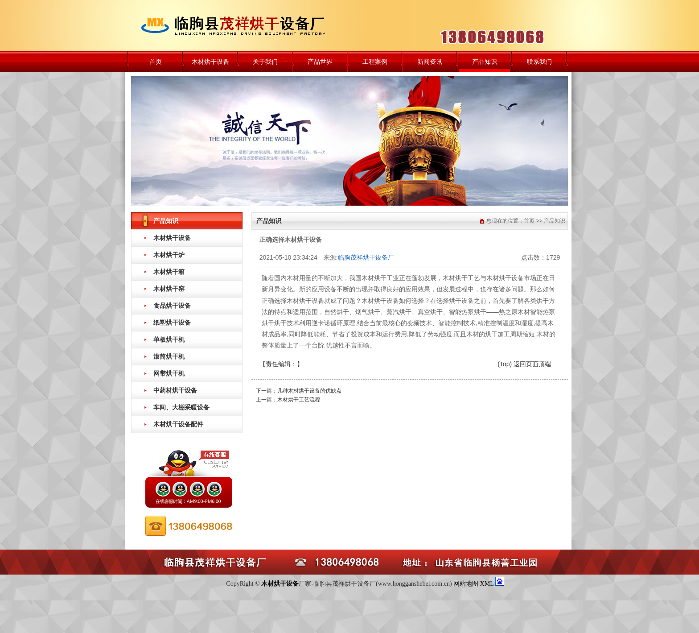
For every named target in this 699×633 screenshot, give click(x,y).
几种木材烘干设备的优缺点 (309, 391)
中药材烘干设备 (175, 390)
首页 (155, 61)
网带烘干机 (169, 373)
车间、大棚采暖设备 (181, 407)
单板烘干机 (169, 339)
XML (487, 583)
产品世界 (320, 61)
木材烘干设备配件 (178, 424)
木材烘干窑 (169, 288)
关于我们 (265, 61)
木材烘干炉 (169, 254)
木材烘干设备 (210, 61)
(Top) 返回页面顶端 (524, 364)
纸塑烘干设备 (172, 322)
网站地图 (465, 583)
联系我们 (539, 61)
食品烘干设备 (172, 305)
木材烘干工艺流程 (298, 400)
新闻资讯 (429, 61)
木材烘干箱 (169, 271)
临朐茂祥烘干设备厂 (366, 257)
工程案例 (374, 61)
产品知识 (484, 61)
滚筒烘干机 (169, 356)
